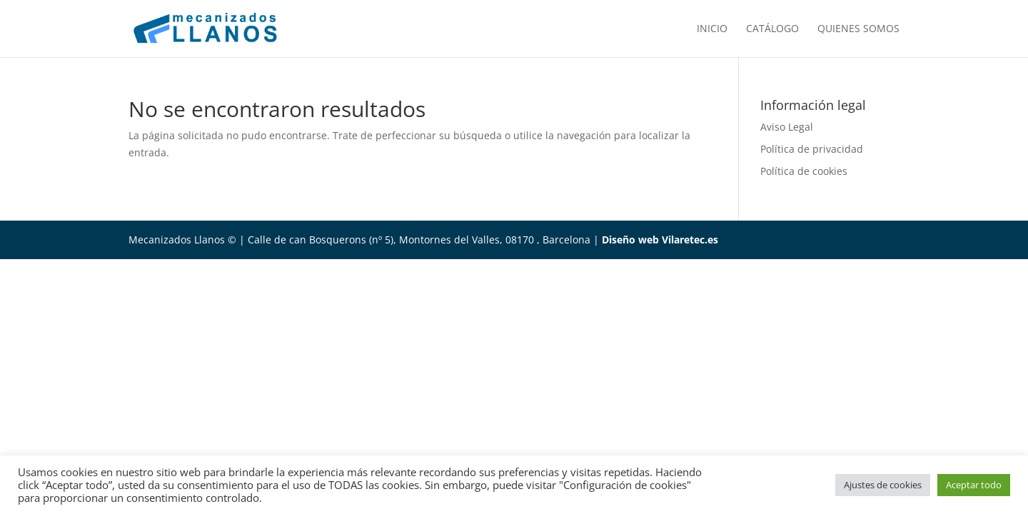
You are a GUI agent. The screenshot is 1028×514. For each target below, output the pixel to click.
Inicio (712, 29)
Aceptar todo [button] (974, 484)
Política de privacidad (811, 149)
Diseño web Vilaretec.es (660, 239)
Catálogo (772, 29)
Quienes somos (858, 29)
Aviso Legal (786, 126)
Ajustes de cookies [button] (883, 484)
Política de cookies (803, 171)
